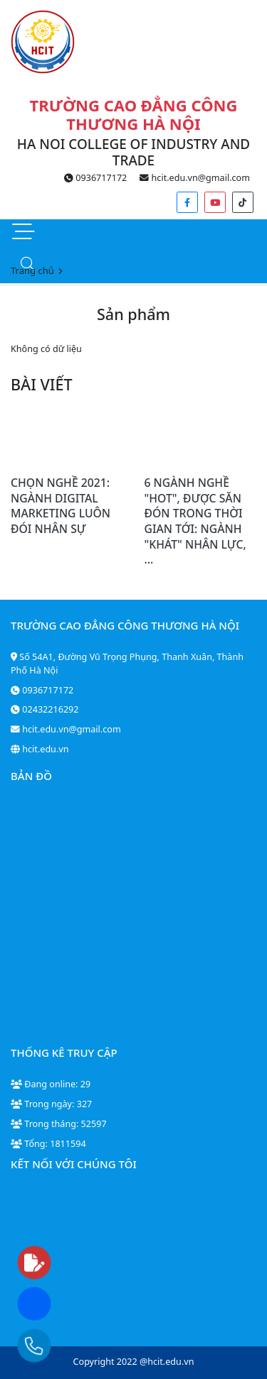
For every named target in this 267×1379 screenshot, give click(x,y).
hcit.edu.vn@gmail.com (195, 178)
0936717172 (95, 178)
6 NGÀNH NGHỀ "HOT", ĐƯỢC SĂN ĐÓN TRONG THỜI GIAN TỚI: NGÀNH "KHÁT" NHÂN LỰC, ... (195, 521)
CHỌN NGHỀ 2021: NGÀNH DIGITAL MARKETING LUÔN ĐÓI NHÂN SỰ (60, 506)
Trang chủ (32, 270)
